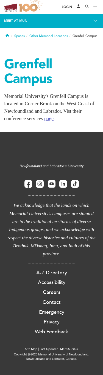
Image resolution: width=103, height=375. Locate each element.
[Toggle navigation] (95, 6)
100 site (31, 7)
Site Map (31, 349)
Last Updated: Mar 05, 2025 (59, 349)
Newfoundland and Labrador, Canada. (51, 358)
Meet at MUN (15, 21)
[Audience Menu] (78, 7)
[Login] (67, 7)
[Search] (87, 7)
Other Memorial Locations (48, 36)
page (49, 118)
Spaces (19, 36)
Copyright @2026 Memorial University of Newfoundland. (51, 354)
